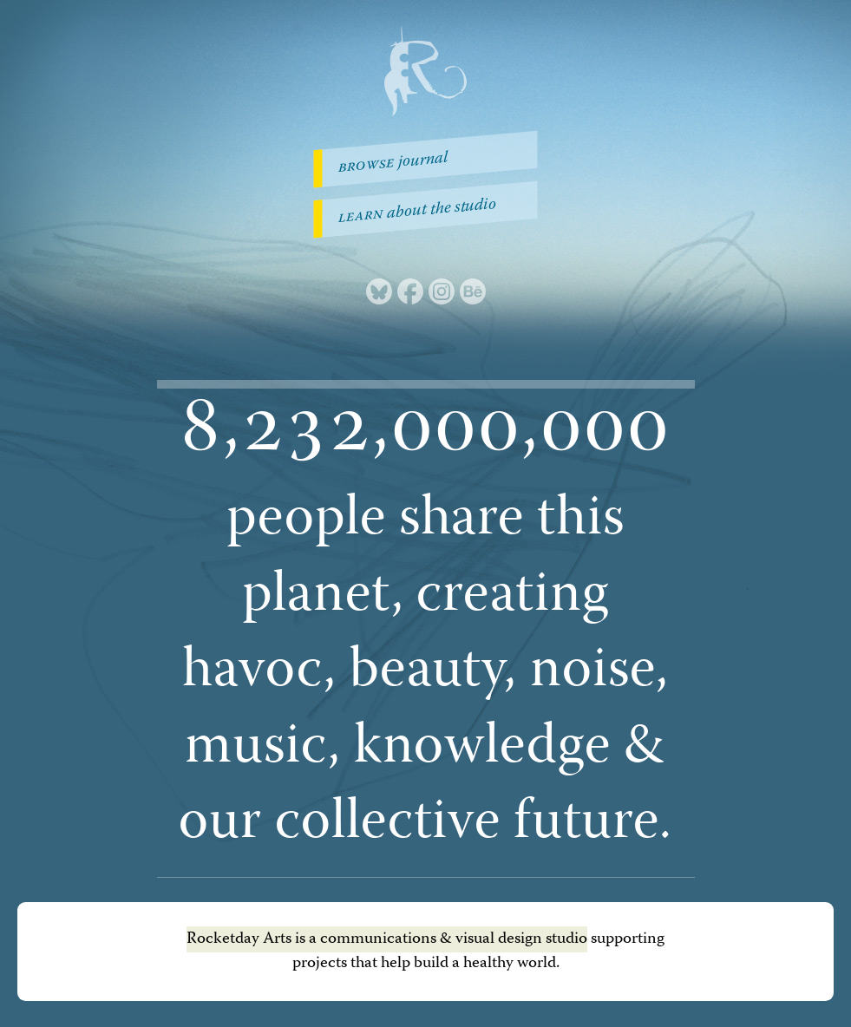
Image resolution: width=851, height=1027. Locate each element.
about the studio (417, 212)
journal (393, 163)
